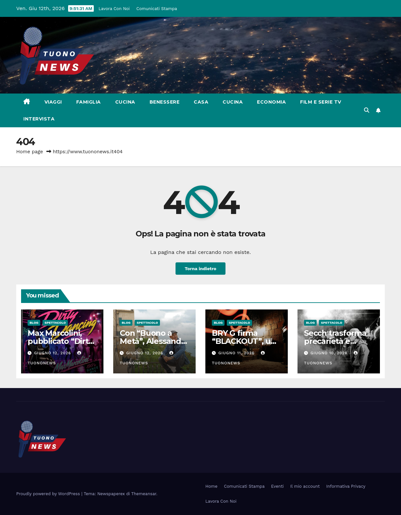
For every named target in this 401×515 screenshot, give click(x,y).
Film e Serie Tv (320, 102)
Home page (29, 152)
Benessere (165, 102)
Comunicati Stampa (157, 8)
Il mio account (305, 486)
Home (211, 486)
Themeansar (143, 493)
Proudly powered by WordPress (48, 493)
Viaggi (53, 102)
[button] (366, 110)
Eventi (277, 486)
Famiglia (88, 102)
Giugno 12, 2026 (53, 353)
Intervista (39, 119)
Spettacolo (55, 322)
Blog (34, 322)
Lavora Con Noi (115, 8)
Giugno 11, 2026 (237, 353)
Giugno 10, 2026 (329, 353)
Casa (201, 102)
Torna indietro (201, 268)
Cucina (125, 102)
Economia (271, 102)
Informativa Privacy (346, 486)
